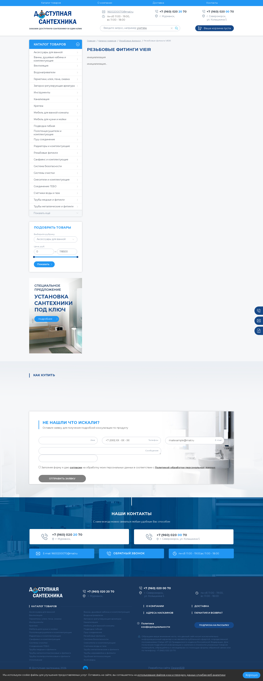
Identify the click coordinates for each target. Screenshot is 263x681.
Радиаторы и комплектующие (45, 636)
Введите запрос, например (125, 28)
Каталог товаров (107, 40)
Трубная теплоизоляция (97, 656)
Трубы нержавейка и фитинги (100, 653)
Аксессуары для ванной (42, 612)
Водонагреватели (93, 615)
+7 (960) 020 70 (173, 11)
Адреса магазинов (159, 613)
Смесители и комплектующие (100, 642)
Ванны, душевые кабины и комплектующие (107, 612)
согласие (76, 467)
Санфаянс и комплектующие (44, 639)
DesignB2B (178, 667)
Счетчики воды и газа (95, 646)
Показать (43, 264)
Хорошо (251, 675)
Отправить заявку (62, 478)
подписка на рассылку (214, 625)
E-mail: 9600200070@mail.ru (60, 553)
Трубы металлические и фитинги (101, 649)
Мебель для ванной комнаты (99, 625)
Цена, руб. (39, 246)
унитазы (142, 27)
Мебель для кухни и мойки (43, 629)
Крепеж (33, 625)
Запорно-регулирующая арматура (102, 618)
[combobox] (55, 239)
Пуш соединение (93, 632)
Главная (91, 40)
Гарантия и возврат (208, 613)
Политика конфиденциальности (155, 625)
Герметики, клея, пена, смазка (45, 618)
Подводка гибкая (93, 629)
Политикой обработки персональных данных (185, 467)
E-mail (218, 440)
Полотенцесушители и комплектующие (50, 632)
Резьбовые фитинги (130, 40)
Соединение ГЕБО (39, 646)
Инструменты (36, 622)
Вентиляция (35, 615)
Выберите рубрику (44, 234)
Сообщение (152, 450)
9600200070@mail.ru (120, 11)
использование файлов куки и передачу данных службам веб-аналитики (181, 674)
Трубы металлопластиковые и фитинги (50, 653)
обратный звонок (129, 553)
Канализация (91, 622)
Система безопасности (96, 639)
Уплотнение (35, 660)
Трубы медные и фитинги (42, 649)
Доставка (201, 606)
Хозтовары (89, 660)
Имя (93, 440)
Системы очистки (38, 642)
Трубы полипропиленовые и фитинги (49, 656)
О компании (155, 606)
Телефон (153, 440)
